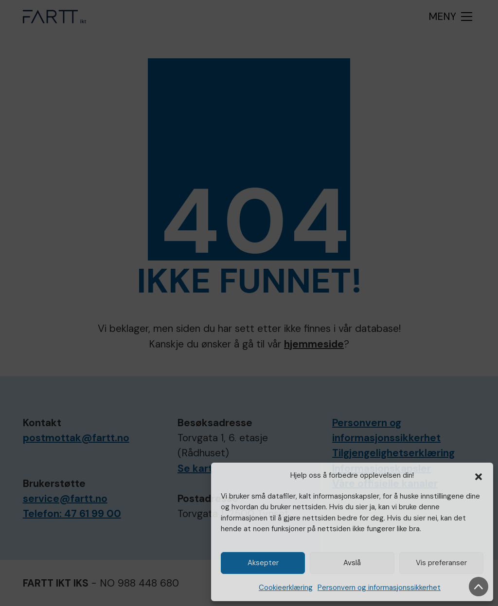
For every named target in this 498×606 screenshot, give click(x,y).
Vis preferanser (441, 563)
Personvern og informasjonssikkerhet (379, 587)
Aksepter (263, 563)
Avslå (352, 563)
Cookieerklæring (286, 587)
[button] (478, 476)
